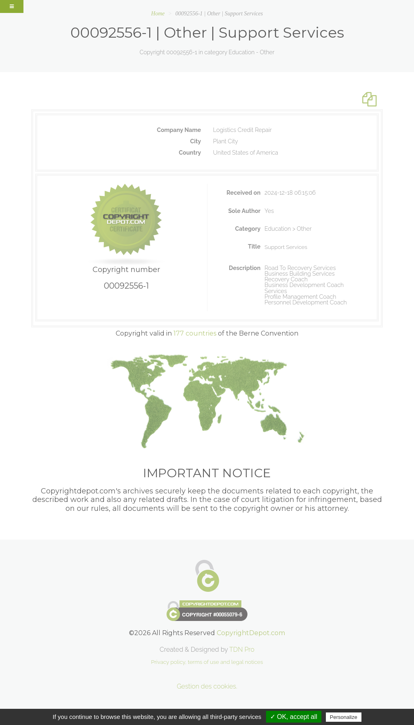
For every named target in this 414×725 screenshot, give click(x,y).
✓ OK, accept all (293, 716)
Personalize (343, 717)
